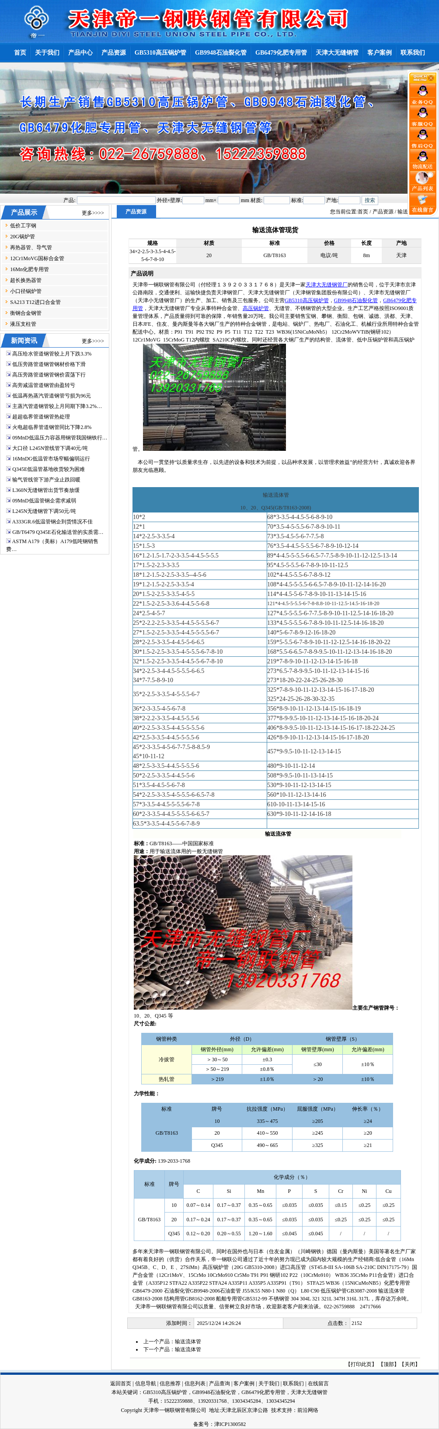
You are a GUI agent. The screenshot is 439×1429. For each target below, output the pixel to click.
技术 (276, 1410)
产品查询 (219, 1383)
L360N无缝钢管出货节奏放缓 (46, 490)
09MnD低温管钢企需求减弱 (44, 501)
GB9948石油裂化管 (356, 300)
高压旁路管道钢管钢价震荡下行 (49, 375)
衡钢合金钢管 (26, 313)
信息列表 (195, 1383)
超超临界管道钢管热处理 (41, 417)
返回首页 (120, 1383)
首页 (363, 212)
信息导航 (145, 1383)
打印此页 (361, 1364)
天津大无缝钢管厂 (327, 285)
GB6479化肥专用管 (263, 1392)
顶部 (388, 1364)
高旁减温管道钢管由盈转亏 (43, 385)
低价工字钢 (23, 226)
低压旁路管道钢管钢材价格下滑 (49, 364)
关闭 (409, 1364)
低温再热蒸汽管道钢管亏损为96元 (51, 396)
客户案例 (243, 1383)
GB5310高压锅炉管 (307, 300)
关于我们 (268, 1383)
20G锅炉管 (22, 237)
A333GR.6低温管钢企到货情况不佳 (52, 522)
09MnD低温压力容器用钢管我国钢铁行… (59, 438)
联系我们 (293, 1383)
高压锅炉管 (256, 308)
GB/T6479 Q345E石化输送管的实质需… (57, 532)
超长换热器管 (26, 280)
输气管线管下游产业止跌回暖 (46, 480)
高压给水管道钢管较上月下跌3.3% (51, 354)
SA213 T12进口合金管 (35, 302)
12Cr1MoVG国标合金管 (37, 258)
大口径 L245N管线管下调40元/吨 (49, 448)
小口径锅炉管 (26, 291)
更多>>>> (93, 213)
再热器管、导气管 (31, 247)
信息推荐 (170, 1383)
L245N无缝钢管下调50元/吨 (44, 511)
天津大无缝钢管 (309, 1392)
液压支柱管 (23, 324)
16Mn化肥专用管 (29, 269)
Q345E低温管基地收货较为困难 (48, 469)
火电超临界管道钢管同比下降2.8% (51, 427)
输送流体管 (188, 1341)
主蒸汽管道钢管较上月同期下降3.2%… (57, 406)
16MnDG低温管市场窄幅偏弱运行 (51, 459)
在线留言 (318, 1383)
